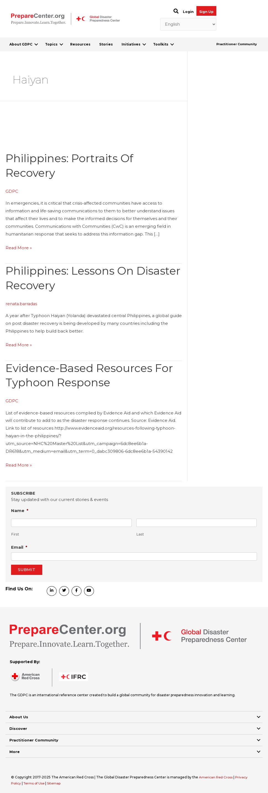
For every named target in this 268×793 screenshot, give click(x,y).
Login (188, 12)
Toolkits (160, 44)
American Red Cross (216, 775)
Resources (80, 44)
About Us (18, 715)
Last (140, 533)
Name (19, 508)
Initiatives (131, 44)
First (15, 533)
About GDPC (20, 44)
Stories (106, 44)
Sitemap (55, 781)
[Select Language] (188, 24)
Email (19, 545)
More (14, 750)
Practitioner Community (236, 44)
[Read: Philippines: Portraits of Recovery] (47, 141)
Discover (18, 727)
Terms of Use (35, 781)
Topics (51, 44)
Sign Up (206, 12)
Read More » (19, 247)
